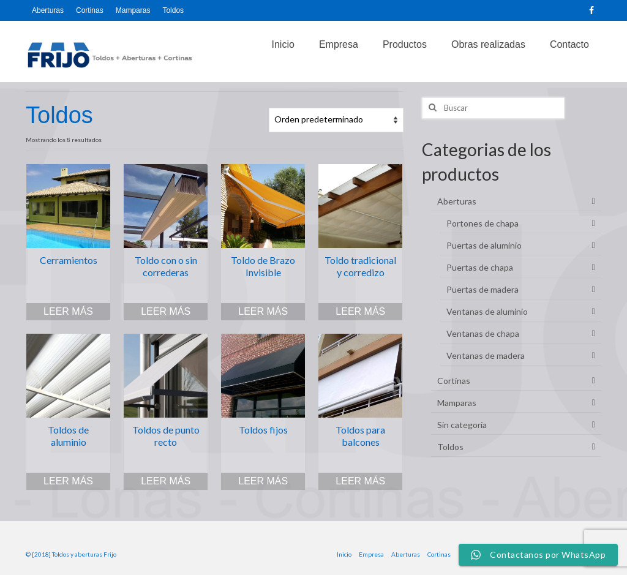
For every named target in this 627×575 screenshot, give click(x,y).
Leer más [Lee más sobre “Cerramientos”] (68, 311)
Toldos (450, 447)
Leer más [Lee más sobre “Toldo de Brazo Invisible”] (263, 311)
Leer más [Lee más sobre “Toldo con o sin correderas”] (165, 311)
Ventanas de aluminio (487, 311)
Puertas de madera (482, 289)
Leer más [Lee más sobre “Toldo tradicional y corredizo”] (360, 311)
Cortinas (453, 380)
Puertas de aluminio (484, 245)
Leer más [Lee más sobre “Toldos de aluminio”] (68, 481)
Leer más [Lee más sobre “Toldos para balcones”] (360, 481)
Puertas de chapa (479, 267)
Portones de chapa (482, 223)
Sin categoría (462, 424)
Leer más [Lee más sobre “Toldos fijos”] (263, 481)
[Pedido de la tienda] (336, 120)
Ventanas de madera (485, 355)
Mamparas (456, 402)
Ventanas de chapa (482, 333)
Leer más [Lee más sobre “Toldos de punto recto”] (165, 481)
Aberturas (456, 201)
